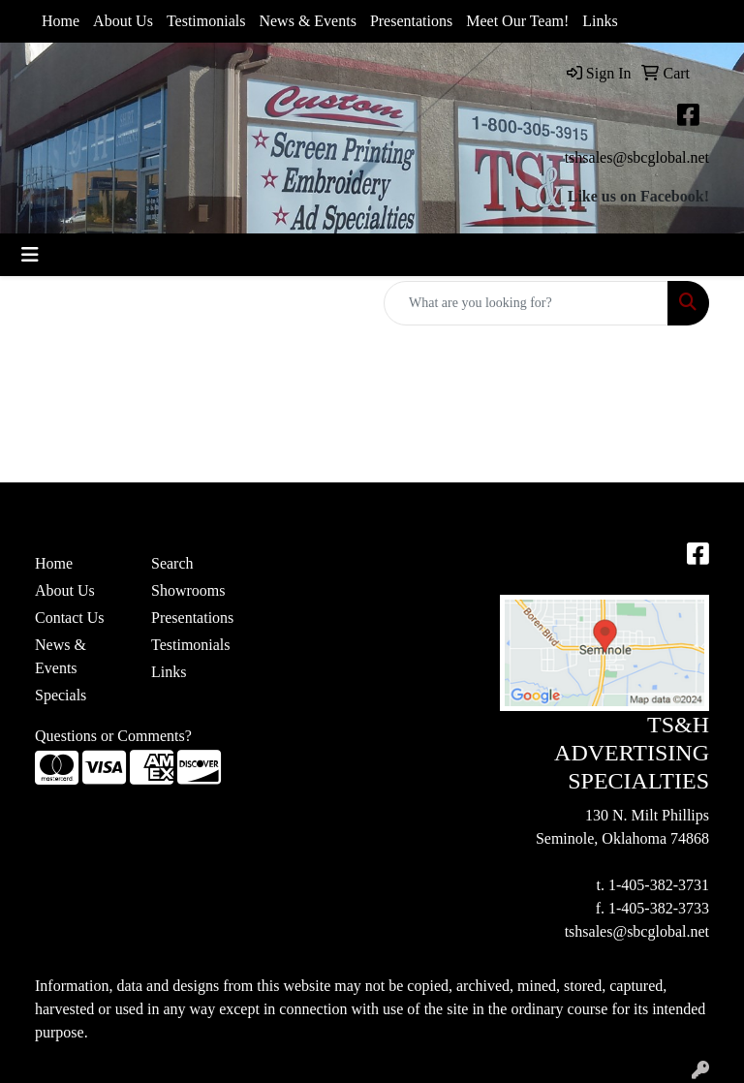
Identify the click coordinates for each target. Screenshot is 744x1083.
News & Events (307, 21)
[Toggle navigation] (30, 254)
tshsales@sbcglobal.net (637, 157)
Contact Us (70, 617)
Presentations (411, 21)
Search (172, 563)
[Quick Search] (526, 303)
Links (599, 21)
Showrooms (188, 590)
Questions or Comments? (113, 735)
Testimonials (206, 21)
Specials (60, 695)
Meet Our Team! (517, 21)
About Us (123, 21)
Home (60, 21)
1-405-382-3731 (658, 885)
